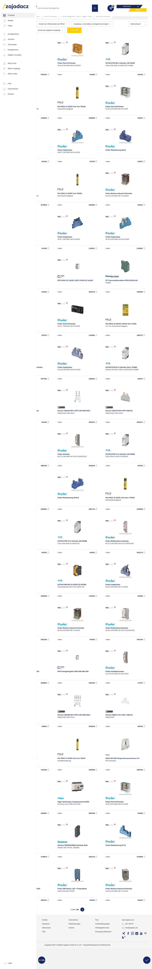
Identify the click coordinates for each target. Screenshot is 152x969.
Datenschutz (70, 966)
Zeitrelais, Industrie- (133, 21)
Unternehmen (10, 89)
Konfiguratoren (11, 34)
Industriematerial (45, 15)
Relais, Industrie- (64, 21)
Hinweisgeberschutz (116, 966)
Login (7, 963)
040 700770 (136, 962)
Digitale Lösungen (12, 55)
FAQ (7, 84)
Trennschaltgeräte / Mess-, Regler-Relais (106, 21)
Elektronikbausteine (46, 21)
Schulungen (10, 44)
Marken (8, 20)
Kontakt (68, 958)
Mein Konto (9, 63)
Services (8, 39)
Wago (42, 244)
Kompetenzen (10, 50)
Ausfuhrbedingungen (116, 962)
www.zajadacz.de (136, 958)
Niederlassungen (93, 962)
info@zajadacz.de (138, 966)
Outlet (7, 26)
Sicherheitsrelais (81, 21)
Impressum (70, 962)
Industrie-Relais (64, 15)
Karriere (8, 94)
